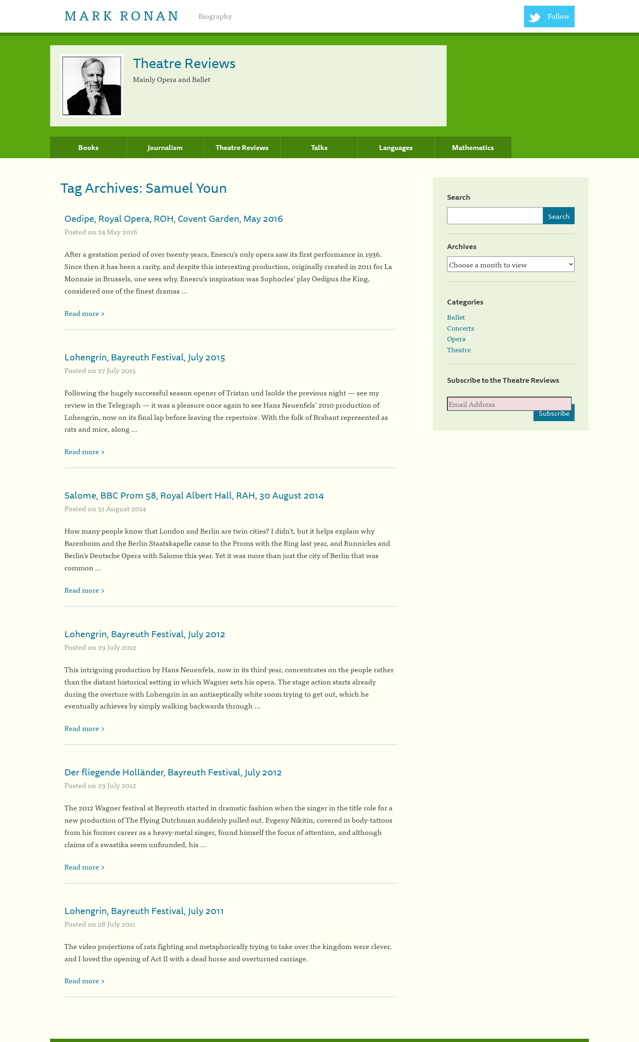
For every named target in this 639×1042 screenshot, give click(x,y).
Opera (456, 338)
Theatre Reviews (242, 147)
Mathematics (473, 147)
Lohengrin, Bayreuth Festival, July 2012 (144, 633)
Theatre (459, 349)
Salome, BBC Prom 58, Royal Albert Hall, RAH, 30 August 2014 (194, 495)
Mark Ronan (122, 14)
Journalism (165, 147)
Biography (215, 16)
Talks (319, 147)
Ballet (456, 316)
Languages (396, 147)
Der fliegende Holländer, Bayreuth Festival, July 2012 (173, 771)
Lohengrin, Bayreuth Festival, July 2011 (144, 910)
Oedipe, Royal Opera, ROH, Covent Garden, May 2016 (173, 218)
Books (88, 147)
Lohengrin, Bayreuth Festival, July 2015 (144, 356)
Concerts (460, 327)
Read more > (84, 313)
